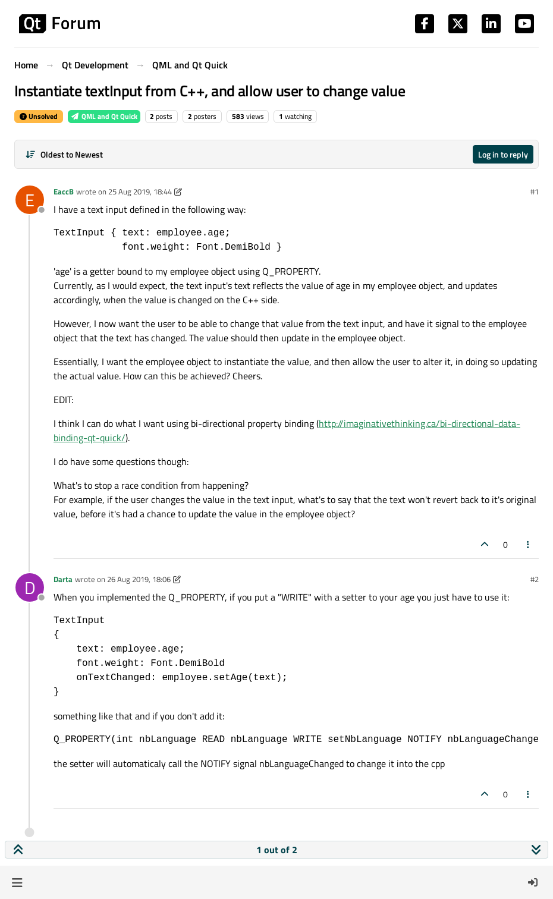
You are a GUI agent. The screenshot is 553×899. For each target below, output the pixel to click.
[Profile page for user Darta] (29, 587)
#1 (534, 191)
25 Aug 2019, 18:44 (140, 191)
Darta (63, 579)
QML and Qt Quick (104, 116)
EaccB (64, 191)
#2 (534, 579)
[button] (17, 882)
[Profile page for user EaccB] (29, 200)
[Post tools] (528, 544)
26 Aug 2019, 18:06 (139, 579)
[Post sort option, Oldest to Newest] (64, 154)
